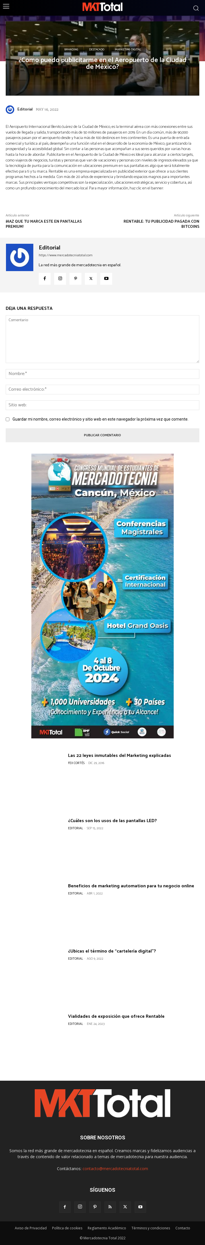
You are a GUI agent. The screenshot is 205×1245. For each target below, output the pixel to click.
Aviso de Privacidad (31, 1228)
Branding (71, 49)
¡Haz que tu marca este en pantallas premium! (44, 224)
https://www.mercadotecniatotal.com (66, 255)
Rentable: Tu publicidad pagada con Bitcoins (161, 224)
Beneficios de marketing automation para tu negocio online (131, 886)
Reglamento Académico (107, 1228)
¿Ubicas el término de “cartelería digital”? (112, 951)
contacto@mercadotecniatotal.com (115, 1168)
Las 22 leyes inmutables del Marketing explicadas (119, 755)
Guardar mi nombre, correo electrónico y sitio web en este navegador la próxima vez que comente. (100, 419)
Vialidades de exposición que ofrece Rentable (116, 1016)
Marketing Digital (128, 49)
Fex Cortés (76, 763)
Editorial (25, 109)
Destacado (96, 49)
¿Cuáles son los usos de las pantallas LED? (112, 821)
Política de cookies (67, 1228)
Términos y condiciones (151, 1228)
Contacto (182, 1228)
